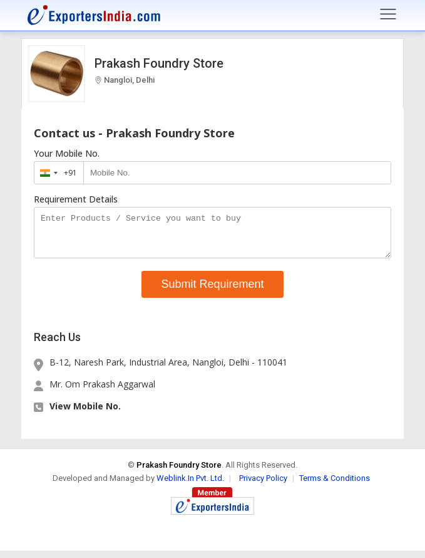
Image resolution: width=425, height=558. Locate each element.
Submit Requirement (212, 291)
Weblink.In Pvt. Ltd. (190, 485)
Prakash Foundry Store (159, 63)
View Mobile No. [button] (85, 413)
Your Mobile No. (67, 153)
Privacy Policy (263, 485)
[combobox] (56, 172)
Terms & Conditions (334, 485)
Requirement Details (76, 199)
